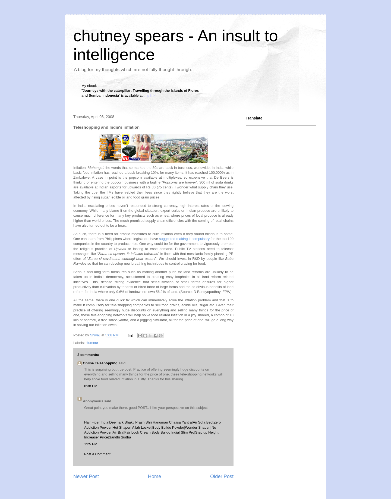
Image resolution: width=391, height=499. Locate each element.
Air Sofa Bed (203, 422)
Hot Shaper (122, 427)
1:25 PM (90, 444)
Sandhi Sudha (120, 437)
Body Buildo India (165, 432)
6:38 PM (90, 386)
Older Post (222, 476)
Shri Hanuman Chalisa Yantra (169, 422)
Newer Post (86, 476)
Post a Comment (97, 454)
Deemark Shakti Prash (126, 422)
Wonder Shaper (197, 427)
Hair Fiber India (96, 422)
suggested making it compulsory (184, 239)
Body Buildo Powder (168, 427)
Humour (92, 343)
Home (154, 476)
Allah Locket (142, 427)
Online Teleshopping (100, 363)
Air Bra (118, 432)
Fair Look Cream (137, 432)
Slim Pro (187, 432)
